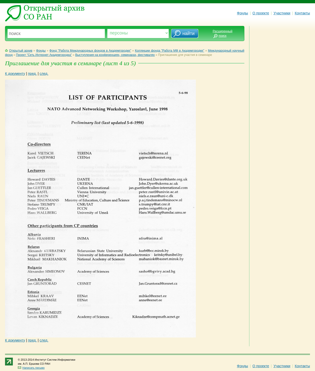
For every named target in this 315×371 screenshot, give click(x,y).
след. (44, 74)
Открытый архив (18, 50)
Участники (282, 13)
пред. (32, 74)
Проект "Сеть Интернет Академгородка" (44, 55)
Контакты (302, 13)
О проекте (260, 13)
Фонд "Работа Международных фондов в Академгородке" (90, 50)
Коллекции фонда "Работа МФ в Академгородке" (169, 50)
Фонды (242, 13)
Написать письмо (31, 367)
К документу (15, 74)
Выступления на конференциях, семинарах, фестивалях (115, 55)
